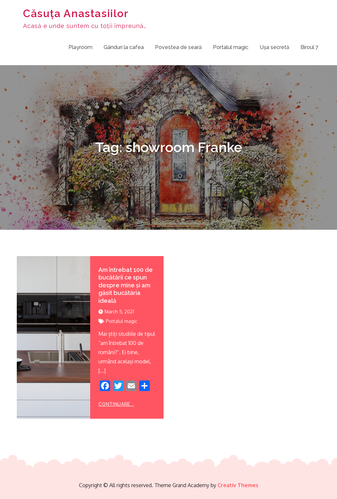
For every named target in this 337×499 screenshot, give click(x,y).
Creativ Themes (238, 485)
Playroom (80, 47)
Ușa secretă (274, 47)
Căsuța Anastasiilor (75, 13)
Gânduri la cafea (124, 47)
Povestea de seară (178, 47)
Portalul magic (230, 47)
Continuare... (116, 404)
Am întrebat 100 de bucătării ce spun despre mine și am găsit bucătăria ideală (125, 285)
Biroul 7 (309, 47)
